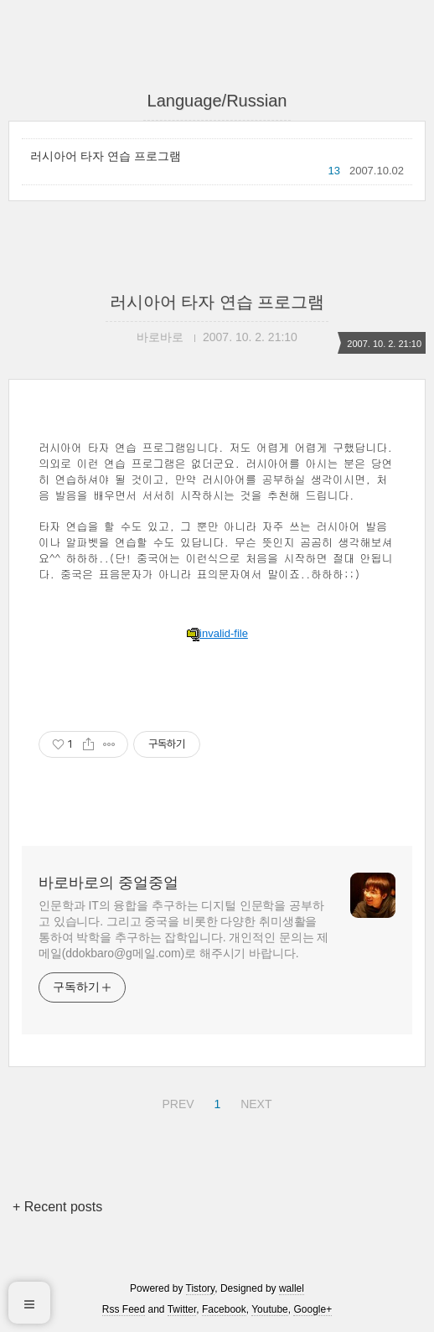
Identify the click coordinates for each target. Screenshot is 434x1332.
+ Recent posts (57, 1207)
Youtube (269, 1309)
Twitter (182, 1309)
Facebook (224, 1309)
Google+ (312, 1309)
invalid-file (217, 633)
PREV (176, 1101)
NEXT (253, 1101)
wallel (291, 1288)
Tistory (200, 1288)
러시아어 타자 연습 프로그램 (105, 156)
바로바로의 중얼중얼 (108, 882)
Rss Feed (123, 1309)
